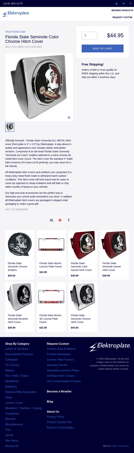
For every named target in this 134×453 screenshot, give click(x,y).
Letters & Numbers (16, 348)
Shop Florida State (15, 31)
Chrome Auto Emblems (61, 348)
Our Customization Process (64, 381)
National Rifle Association (21, 391)
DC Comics (12, 365)
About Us (53, 411)
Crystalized (12, 413)
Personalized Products (19, 354)
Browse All (11, 445)
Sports (9, 435)
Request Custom (122, 17)
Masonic (10, 418)
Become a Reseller (59, 391)
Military (9, 370)
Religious (11, 386)
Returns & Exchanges (60, 427)
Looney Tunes (14, 402)
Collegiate (11, 359)
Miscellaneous (14, 424)
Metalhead (11, 381)
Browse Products (122, 10)
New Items (11, 440)
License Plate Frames (60, 359)
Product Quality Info (59, 422)
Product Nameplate (59, 354)
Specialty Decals (57, 365)
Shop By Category (17, 343)
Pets (8, 429)
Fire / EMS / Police (16, 375)
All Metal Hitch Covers (60, 375)
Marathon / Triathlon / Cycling (23, 408)
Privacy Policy (55, 416)
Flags (8, 397)
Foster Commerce (120, 446)
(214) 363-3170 (13, 3)
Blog (50, 401)
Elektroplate (16, 14)
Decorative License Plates (63, 370)
